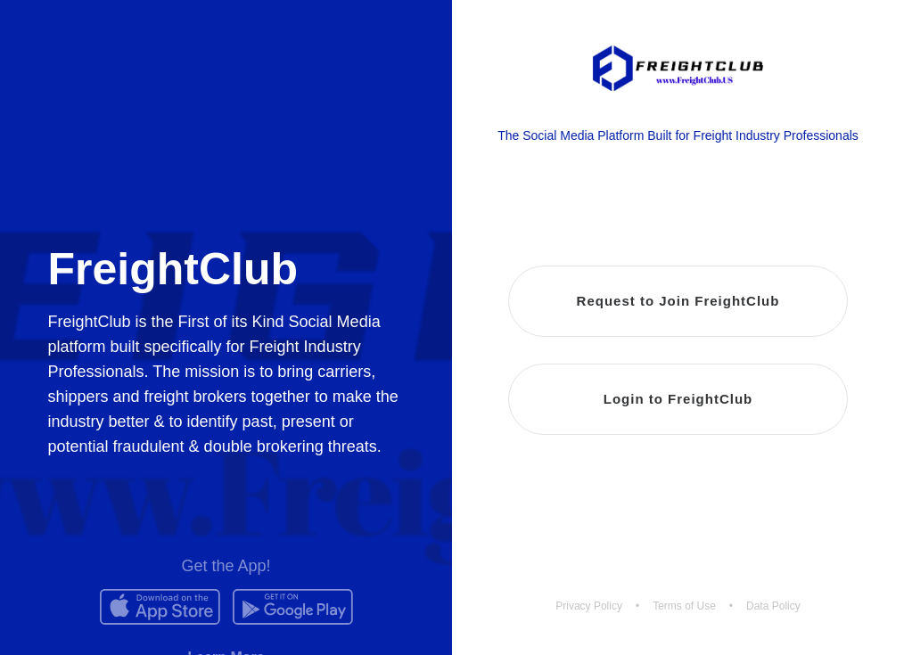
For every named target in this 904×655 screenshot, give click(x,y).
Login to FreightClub (678, 398)
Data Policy (773, 606)
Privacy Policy (588, 606)
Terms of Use (684, 606)
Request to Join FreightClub (678, 300)
